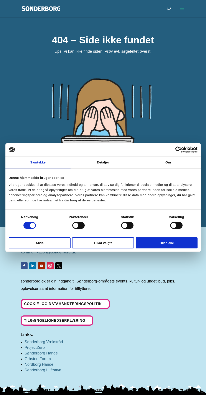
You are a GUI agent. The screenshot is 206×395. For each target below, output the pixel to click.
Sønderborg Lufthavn (43, 370)
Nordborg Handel (39, 364)
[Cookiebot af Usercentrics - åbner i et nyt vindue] (179, 150)
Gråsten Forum (38, 359)
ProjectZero (35, 347)
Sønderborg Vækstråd (44, 342)
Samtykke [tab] (38, 162)
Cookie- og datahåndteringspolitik (63, 304)
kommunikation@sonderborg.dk (48, 252)
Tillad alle (166, 243)
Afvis (40, 243)
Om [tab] (168, 162)
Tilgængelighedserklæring (54, 320)
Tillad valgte (103, 243)
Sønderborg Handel (42, 353)
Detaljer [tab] (103, 162)
